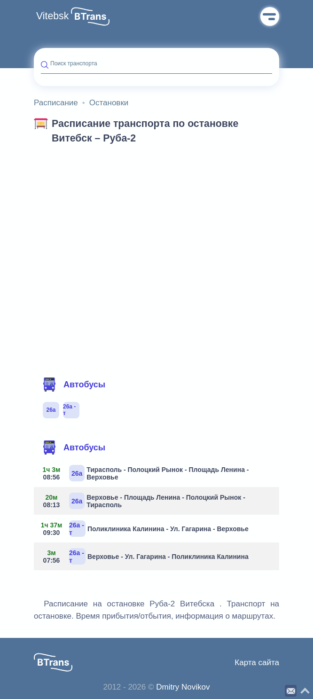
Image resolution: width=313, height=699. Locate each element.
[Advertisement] (156, 220)
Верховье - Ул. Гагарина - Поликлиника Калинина (145, 556)
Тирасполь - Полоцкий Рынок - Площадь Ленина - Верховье (145, 473)
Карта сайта (257, 662)
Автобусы (73, 384)
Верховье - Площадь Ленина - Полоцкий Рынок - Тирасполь (143, 501)
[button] (90, 16)
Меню (269, 16)
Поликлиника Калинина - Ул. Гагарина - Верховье (145, 528)
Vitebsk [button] (52, 16)
